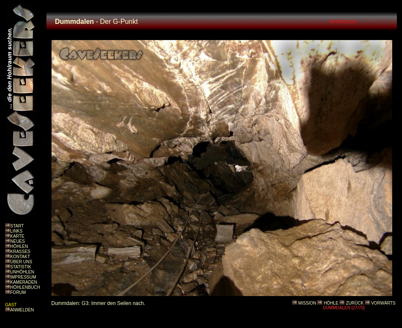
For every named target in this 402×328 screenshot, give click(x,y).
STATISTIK (20, 267)
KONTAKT (20, 256)
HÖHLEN (19, 246)
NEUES (17, 241)
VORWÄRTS (383, 303)
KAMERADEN (23, 282)
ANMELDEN (22, 310)
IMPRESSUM (23, 277)
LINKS (16, 231)
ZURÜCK (355, 303)
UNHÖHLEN (22, 272)
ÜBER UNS (21, 261)
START (17, 226)
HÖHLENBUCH (25, 287)
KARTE (17, 236)
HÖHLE (331, 303)
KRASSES (20, 251)
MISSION (307, 303)
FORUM (18, 292)
